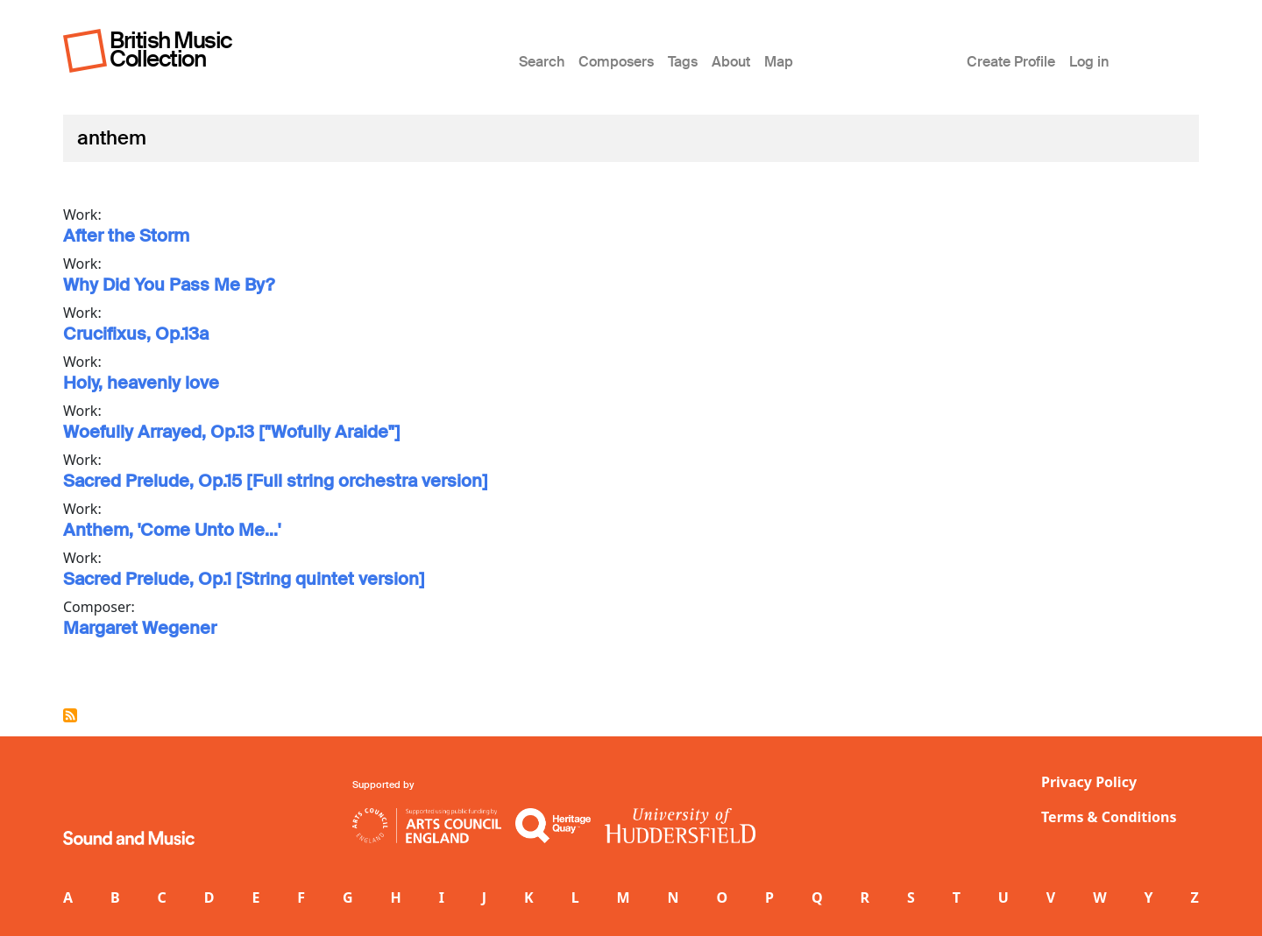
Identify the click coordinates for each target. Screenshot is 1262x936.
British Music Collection (171, 49)
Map (778, 62)
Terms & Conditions (1109, 817)
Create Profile (1011, 62)
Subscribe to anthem (70, 715)
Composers (616, 62)
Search (541, 62)
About (731, 62)
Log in (1089, 62)
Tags (683, 62)
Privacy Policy (1089, 782)
